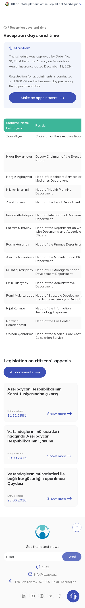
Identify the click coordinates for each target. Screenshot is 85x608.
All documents (25, 372)
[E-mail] (42, 556)
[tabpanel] (42, 230)
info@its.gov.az (45, 574)
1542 (45, 567)
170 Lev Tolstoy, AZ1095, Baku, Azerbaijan (45, 582)
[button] (42, 4)
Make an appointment (42, 97)
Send (72, 557)
